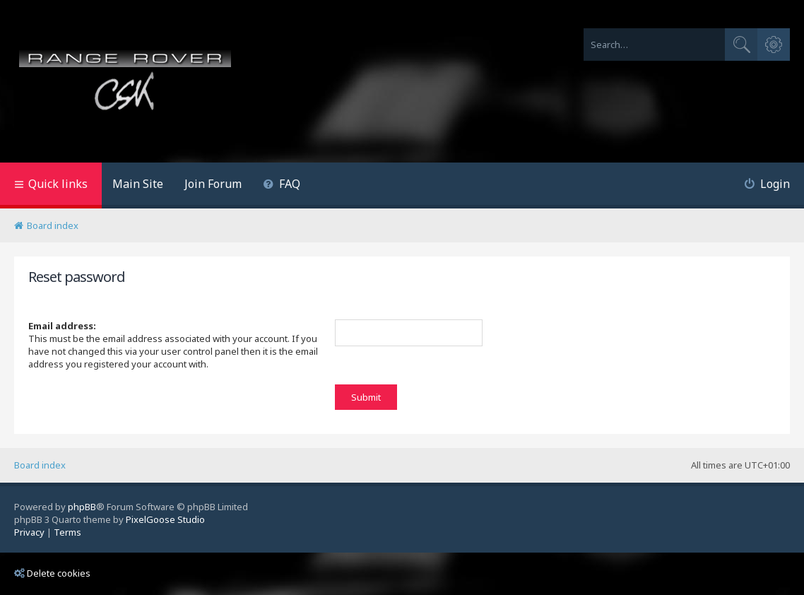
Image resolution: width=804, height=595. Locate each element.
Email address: (62, 325)
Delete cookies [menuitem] (52, 573)
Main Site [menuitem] (137, 184)
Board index (40, 465)
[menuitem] (281, 185)
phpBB (82, 506)
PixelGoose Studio (165, 519)
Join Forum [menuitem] (213, 184)
